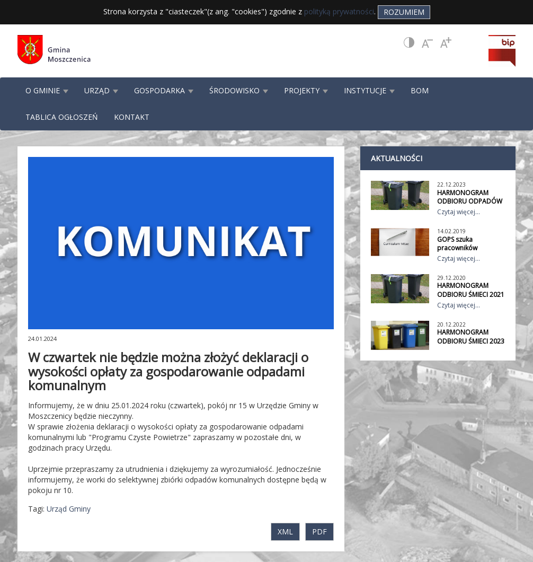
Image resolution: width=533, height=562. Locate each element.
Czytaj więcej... (458, 211)
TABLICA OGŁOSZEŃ (61, 117)
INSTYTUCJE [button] (369, 90)
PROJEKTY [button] (306, 90)
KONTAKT (131, 117)
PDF (319, 531)
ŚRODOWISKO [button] (238, 90)
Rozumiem (404, 12)
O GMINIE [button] (46, 90)
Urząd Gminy (69, 509)
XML (285, 531)
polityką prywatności (339, 11)
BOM (420, 90)
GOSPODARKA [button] (163, 90)
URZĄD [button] (101, 90)
